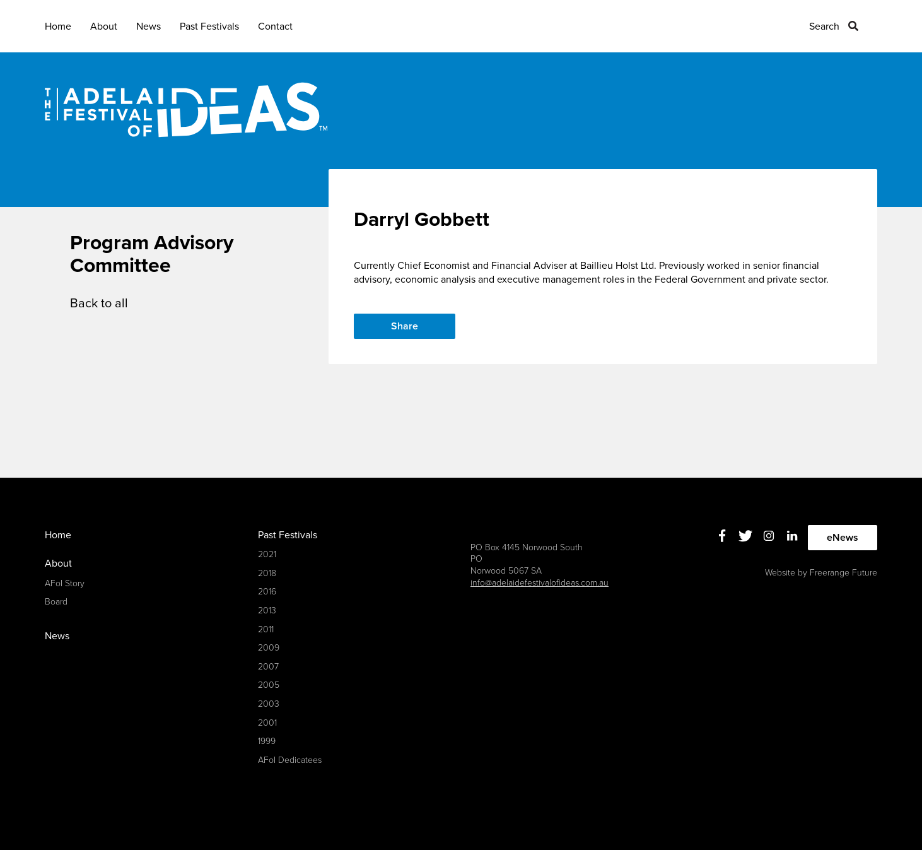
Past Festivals (209, 26)
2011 (266, 629)
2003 (268, 704)
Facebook (722, 536)
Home (58, 26)
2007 (268, 666)
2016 (267, 591)
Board (56, 601)
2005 (268, 685)
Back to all (99, 303)
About (103, 26)
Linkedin (792, 536)
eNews (842, 537)
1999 (267, 741)
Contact (275, 26)
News (148, 26)
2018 (267, 573)
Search (824, 26)
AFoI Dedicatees (290, 760)
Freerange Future (843, 572)
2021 (267, 554)
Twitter (746, 536)
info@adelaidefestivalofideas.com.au (539, 582)
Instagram (769, 536)
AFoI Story (65, 583)
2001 (267, 722)
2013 (267, 610)
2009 (268, 647)
